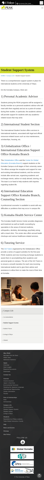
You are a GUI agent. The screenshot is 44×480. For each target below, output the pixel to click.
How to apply (7, 367)
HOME (3, 75)
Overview (6, 365)
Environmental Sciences (11, 385)
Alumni (5, 340)
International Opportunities (12, 389)
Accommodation (8, 317)
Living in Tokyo (8, 334)
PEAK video (7, 357)
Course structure (9, 381)
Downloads (7, 371)
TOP (39, 476)
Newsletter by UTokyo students (13, 419)
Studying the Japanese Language (14, 387)
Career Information (9, 391)
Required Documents (10, 369)
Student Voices (7, 328)
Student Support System (11, 409)
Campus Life (10, 75)
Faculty (6, 393)
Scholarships (7, 401)
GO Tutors (8, 249)
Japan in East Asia (9, 383)
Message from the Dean (11, 355)
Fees (5, 399)
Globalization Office (11, 160)
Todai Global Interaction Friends (13, 421)
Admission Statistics (10, 359)
